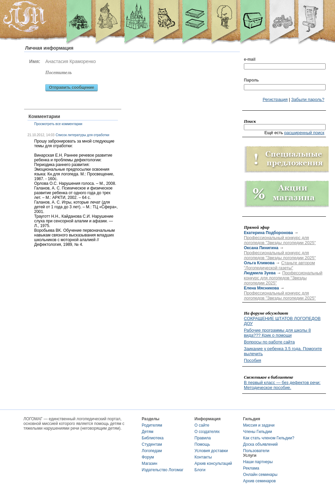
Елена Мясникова (261, 288)
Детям (147, 431)
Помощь (202, 444)
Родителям (152, 425)
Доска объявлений (260, 444)
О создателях (207, 431)
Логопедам (152, 450)
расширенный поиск (304, 132)
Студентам (152, 444)
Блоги (200, 470)
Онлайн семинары (260, 474)
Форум (148, 457)
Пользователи (256, 450)
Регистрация (275, 99)
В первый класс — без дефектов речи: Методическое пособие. (282, 385)
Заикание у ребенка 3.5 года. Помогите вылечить (283, 351)
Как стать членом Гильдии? (268, 438)
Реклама (251, 468)
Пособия (252, 360)
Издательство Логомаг (163, 470)
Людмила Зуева (260, 273)
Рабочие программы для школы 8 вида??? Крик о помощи (277, 333)
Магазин (149, 463)
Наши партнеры (258, 461)
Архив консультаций (213, 463)
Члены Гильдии (257, 431)
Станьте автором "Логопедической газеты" (279, 265)
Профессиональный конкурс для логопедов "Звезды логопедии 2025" (280, 240)
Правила (203, 438)
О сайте (202, 425)
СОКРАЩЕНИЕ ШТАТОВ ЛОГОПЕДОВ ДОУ (282, 321)
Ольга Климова (259, 263)
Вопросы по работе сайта (269, 341)
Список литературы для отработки (82, 135)
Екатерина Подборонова (268, 232)
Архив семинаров (259, 481)
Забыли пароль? (307, 99)
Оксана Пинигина (261, 248)
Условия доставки (211, 450)
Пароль (251, 80)
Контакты (203, 457)
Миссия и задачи (259, 425)
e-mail (250, 59)
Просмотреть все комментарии (58, 124)
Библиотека (152, 438)
